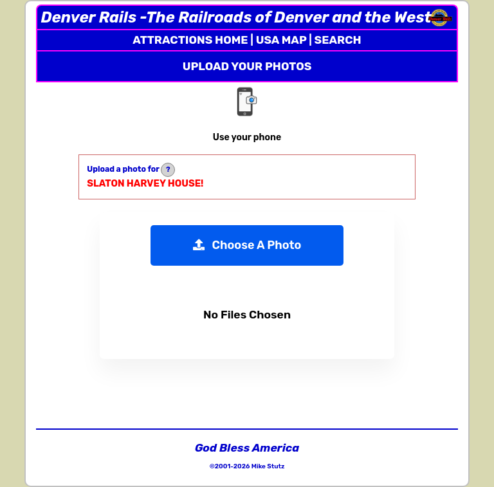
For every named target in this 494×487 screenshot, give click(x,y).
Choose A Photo (247, 245)
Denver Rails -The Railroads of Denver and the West (236, 17)
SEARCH (338, 39)
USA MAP (281, 39)
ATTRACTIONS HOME (190, 39)
